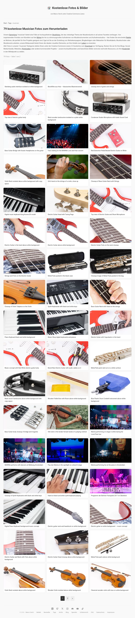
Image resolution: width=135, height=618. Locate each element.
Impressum (110, 612)
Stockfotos (56, 35)
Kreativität (126, 49)
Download (88, 46)
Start (5, 23)
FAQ (92, 612)
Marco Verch (30, 612)
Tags (9, 23)
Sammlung (13, 35)
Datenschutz (100, 612)
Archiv (61, 612)
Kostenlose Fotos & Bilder (67, 8)
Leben (84, 43)
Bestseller (47, 612)
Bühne (39, 38)
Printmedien (26, 49)
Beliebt (39, 612)
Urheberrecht (84, 612)
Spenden (74, 612)
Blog (67, 612)
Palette (128, 38)
